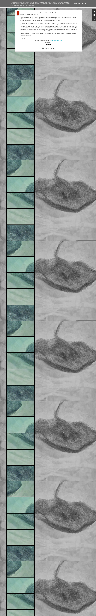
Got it (84, 3)
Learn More (77, 3)
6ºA (50, 603)
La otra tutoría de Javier (57, 29)
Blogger (57, 615)
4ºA (51, 31)
